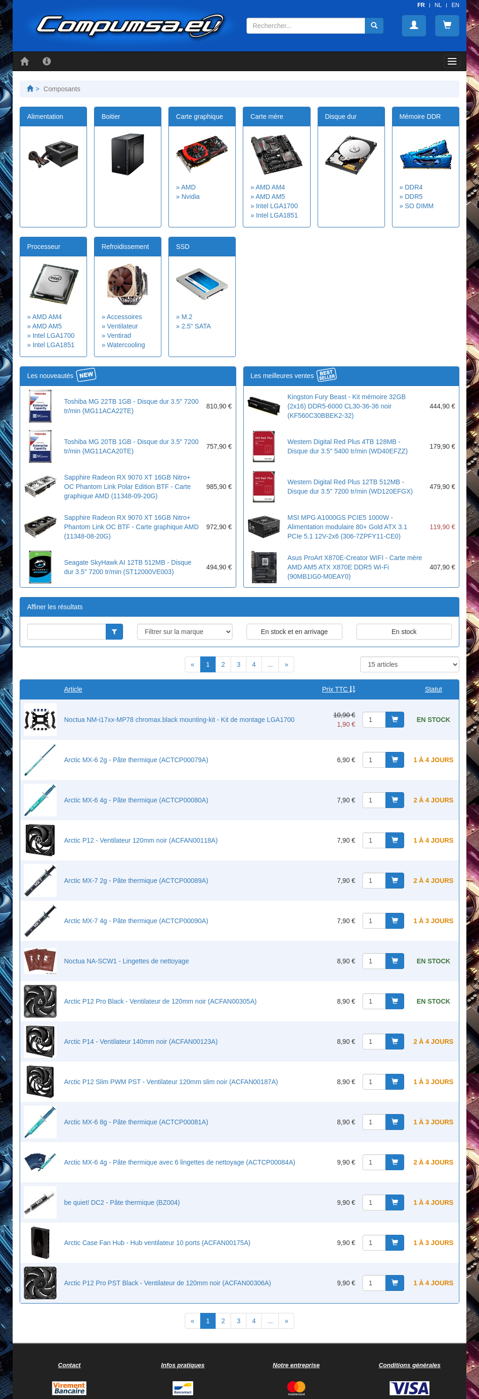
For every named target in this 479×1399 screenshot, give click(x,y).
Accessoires (124, 317)
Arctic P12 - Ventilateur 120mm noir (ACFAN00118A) (141, 840)
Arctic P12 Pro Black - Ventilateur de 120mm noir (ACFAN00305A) (160, 1001)
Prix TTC (339, 689)
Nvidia (190, 196)
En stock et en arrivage (294, 631)
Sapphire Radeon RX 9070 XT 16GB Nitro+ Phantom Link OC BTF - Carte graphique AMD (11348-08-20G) (131, 527)
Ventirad (119, 335)
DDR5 (413, 196)
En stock (404, 631)
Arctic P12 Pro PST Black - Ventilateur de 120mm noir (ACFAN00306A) (167, 1283)
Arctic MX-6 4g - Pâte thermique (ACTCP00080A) (136, 800)
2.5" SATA (196, 326)
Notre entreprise (296, 1365)
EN (455, 5)
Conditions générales (410, 1365)
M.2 (186, 317)
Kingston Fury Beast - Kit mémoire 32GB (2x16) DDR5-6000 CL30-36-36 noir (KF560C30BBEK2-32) (347, 406)
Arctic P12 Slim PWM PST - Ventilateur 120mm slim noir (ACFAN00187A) (171, 1082)
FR (421, 5)
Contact (69, 1365)
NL (438, 5)
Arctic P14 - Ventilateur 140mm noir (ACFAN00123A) (141, 1041)
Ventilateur (122, 326)
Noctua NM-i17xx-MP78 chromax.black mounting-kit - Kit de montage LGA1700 (179, 719)
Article (73, 689)
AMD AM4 (270, 187)
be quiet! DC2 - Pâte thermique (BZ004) (122, 1202)
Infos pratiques (182, 1365)
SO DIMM (419, 206)
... (270, 664)
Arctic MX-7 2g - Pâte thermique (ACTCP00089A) (136, 880)
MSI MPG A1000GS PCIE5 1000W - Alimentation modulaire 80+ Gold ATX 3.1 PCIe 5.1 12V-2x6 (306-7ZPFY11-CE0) (347, 527)
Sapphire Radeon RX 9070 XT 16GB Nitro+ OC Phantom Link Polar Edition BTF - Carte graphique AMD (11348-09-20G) (127, 487)
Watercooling (126, 345)
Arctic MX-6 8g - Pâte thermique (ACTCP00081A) (136, 1122)
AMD (188, 187)
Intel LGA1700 (277, 206)
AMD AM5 (270, 196)
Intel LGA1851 (277, 215)
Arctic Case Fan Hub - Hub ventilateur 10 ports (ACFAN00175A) (157, 1242)
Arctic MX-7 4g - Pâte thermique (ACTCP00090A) (136, 921)
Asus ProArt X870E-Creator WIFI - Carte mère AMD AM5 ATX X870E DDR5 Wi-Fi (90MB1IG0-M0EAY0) (355, 567)
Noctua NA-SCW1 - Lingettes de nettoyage (126, 961)
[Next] (286, 664)
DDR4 (413, 187)
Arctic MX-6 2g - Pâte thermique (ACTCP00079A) (136, 760)
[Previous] (193, 664)
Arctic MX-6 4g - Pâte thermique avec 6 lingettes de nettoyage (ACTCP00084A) (179, 1162)
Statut (433, 689)
